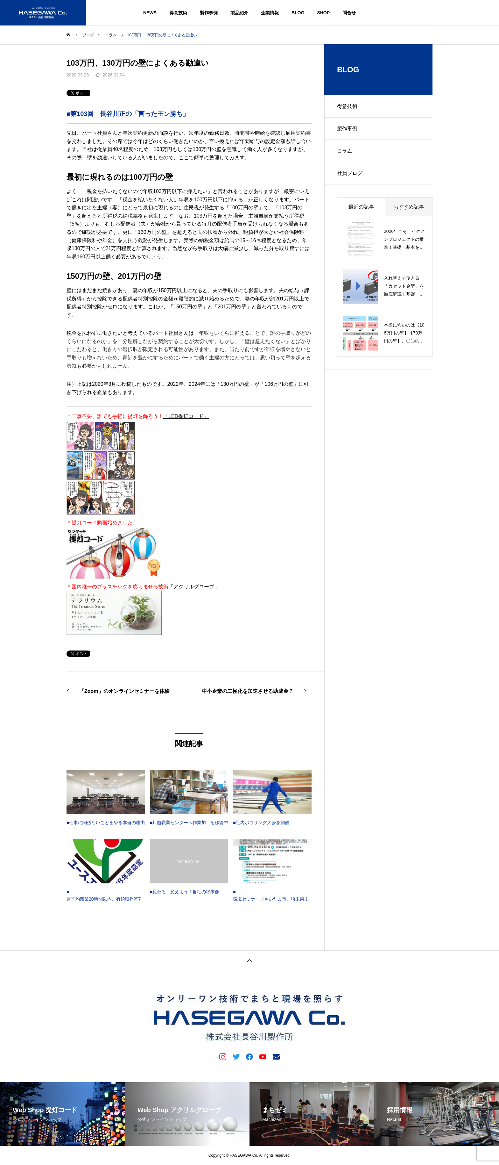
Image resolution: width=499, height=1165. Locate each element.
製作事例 (209, 12)
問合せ (349, 12)
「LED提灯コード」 (186, 416)
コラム (344, 151)
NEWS (150, 12)
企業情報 (270, 12)
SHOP (323, 12)
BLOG (298, 12)
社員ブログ (349, 173)
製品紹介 (239, 12)
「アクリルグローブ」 (193, 586)
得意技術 (178, 12)
